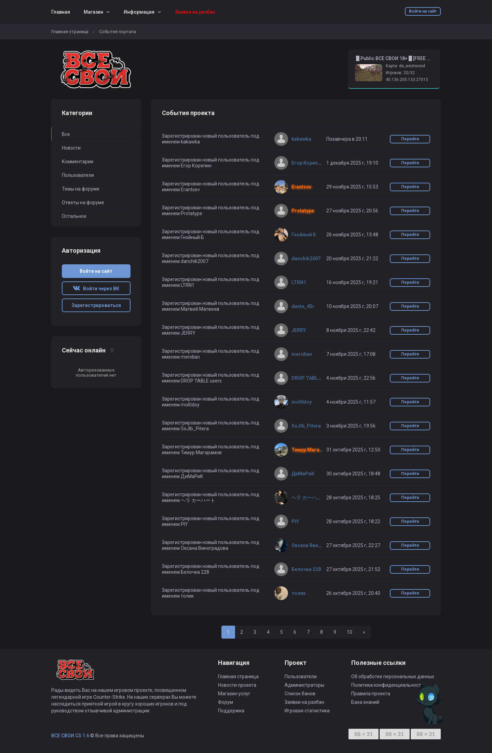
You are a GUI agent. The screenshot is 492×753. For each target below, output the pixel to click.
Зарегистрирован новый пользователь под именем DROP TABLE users (210, 378)
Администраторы (304, 685)
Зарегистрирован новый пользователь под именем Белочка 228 (210, 569)
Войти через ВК (96, 288)
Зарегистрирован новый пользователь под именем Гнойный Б (210, 234)
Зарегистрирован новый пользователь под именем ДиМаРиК (210, 473)
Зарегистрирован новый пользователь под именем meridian (210, 354)
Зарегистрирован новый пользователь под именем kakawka (210, 138)
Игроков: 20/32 (400, 72)
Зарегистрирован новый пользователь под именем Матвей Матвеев (210, 306)
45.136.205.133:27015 (407, 79)
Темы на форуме (80, 189)
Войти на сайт (423, 11)
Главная (60, 12)
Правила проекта (370, 693)
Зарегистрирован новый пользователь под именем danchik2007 (210, 258)
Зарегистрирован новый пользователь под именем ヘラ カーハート (210, 497)
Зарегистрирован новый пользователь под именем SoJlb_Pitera (210, 425)
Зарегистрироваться (96, 305)
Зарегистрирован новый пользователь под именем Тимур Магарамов (210, 449)
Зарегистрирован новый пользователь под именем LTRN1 (210, 282)
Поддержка (231, 710)
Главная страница (69, 31)
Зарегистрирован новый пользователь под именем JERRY (210, 330)
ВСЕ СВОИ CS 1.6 (70, 735)
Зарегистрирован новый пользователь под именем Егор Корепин (210, 162)
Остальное (74, 216)
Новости (71, 148)
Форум (225, 702)
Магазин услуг (234, 693)
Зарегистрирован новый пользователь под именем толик (210, 593)
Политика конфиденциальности (387, 685)
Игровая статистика (307, 710)
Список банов (300, 693)
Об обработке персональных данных (392, 676)
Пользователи (78, 175)
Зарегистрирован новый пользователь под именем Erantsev (210, 186)
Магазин (93, 12)
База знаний (365, 702)
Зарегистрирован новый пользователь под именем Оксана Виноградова (210, 545)
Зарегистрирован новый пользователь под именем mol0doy (210, 401)
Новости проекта (237, 685)
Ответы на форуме (83, 202)
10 (349, 632)
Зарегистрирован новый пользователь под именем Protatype (210, 210)
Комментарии (77, 161)
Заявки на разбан (304, 702)
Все (66, 134)
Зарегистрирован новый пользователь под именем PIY (210, 521)
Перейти (410, 139)
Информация (139, 12)
